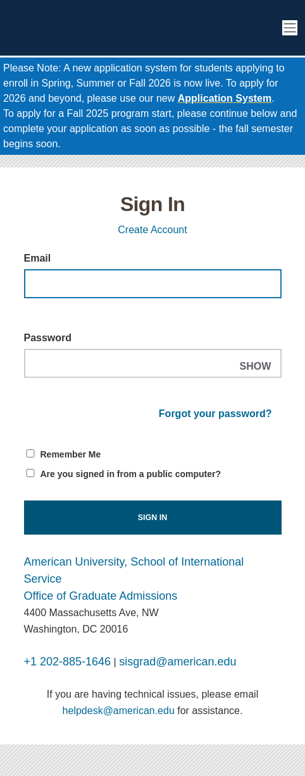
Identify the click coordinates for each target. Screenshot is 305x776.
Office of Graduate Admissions (101, 596)
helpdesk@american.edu (119, 710)
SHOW (255, 366)
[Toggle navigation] (289, 28)
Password (48, 337)
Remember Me (70, 454)
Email (37, 258)
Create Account (152, 229)
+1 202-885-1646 (67, 661)
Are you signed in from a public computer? (130, 474)
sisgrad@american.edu (177, 661)
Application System (224, 98)
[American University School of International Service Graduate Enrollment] (101, 28)
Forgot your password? (215, 413)
